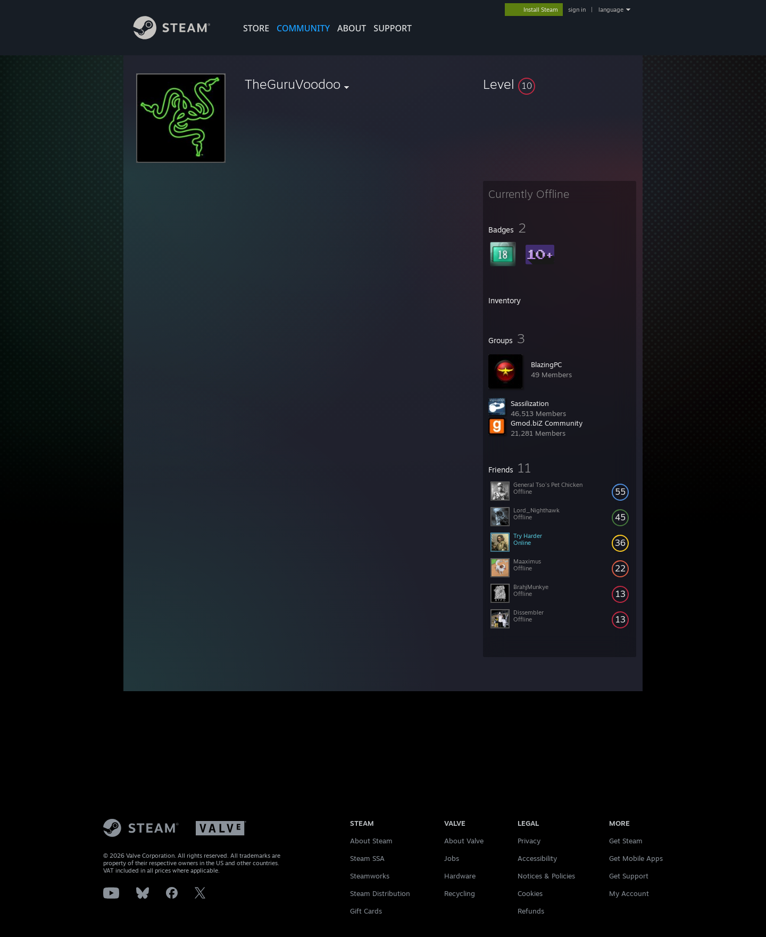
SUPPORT (392, 28)
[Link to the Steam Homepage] (180, 36)
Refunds (531, 911)
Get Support (628, 876)
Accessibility (537, 858)
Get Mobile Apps (636, 858)
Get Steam (626, 840)
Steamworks (369, 876)
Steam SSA (367, 858)
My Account (629, 893)
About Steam (371, 840)
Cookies (530, 893)
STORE (256, 28)
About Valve (464, 840)
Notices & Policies (546, 876)
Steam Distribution (380, 893)
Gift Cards (366, 911)
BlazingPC (546, 364)
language (610, 9)
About (351, 28)
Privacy (529, 840)
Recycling (459, 893)
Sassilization (530, 403)
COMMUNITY (303, 28)
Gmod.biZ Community (546, 423)
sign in (577, 9)
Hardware (460, 876)
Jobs (451, 858)
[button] (559, 84)
